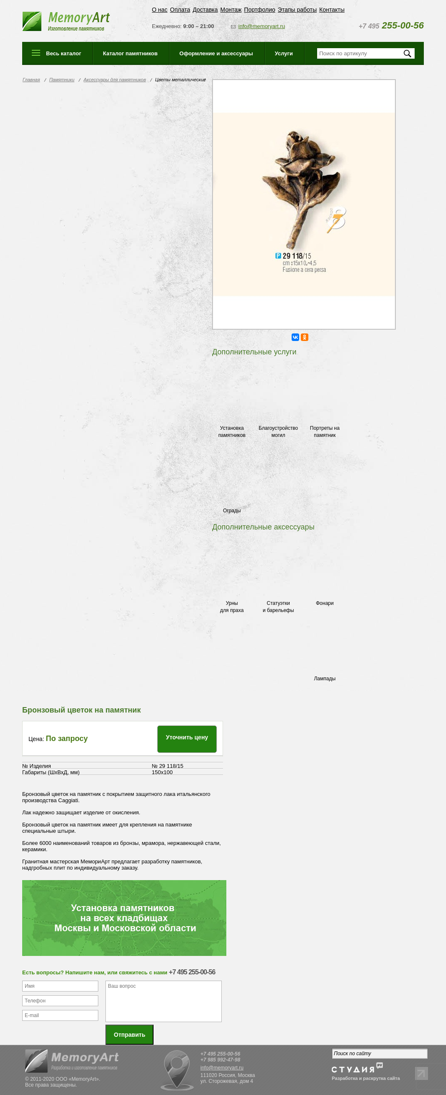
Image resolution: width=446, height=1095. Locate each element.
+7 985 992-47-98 (220, 1060)
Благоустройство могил (278, 431)
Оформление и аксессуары (216, 53)
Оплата (180, 9)
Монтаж (231, 9)
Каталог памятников (130, 53)
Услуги (284, 53)
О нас (159, 9)
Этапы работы (297, 9)
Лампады (325, 679)
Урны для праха (232, 606)
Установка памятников (232, 431)
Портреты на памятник (325, 431)
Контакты (331, 9)
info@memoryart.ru (261, 26)
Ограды (232, 511)
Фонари (324, 603)
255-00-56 (391, 25)
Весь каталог (63, 53)
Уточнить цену (187, 737)
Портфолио (259, 9)
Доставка (205, 9)
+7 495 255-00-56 (220, 1054)
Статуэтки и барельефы (278, 606)
